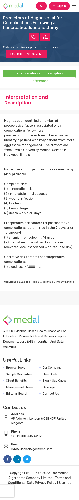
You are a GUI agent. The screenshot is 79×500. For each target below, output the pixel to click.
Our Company (52, 367)
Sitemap (65, 483)
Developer (50, 387)
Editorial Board (16, 393)
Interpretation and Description (39, 73)
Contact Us (51, 393)
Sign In (59, 6)
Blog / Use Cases (55, 380)
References (39, 81)
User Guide (50, 374)
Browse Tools (15, 367)
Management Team (19, 387)
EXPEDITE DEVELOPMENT (26, 54)
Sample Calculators (19, 374)
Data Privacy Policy (41, 483)
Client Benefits (16, 380)
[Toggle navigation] (74, 6)
